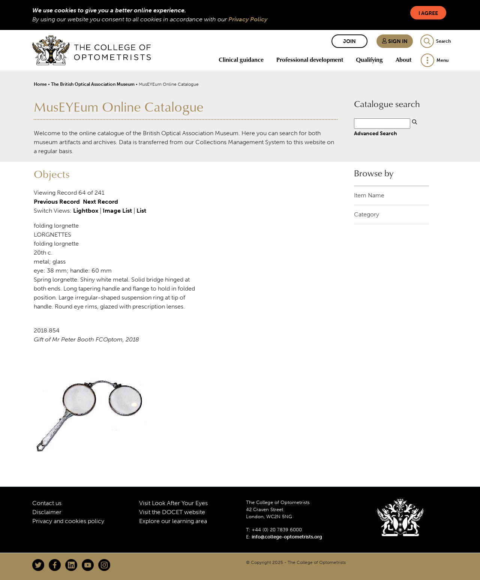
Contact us (47, 503)
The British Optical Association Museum (93, 84)
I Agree (428, 13)
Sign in (395, 41)
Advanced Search (375, 133)
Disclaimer (47, 512)
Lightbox (85, 210)
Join (349, 41)
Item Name (369, 195)
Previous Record (57, 201)
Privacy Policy (247, 19)
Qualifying (369, 59)
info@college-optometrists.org (287, 537)
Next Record (100, 201)
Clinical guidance (241, 59)
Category (366, 214)
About (403, 59)
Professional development (309, 59)
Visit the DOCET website (172, 512)
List (141, 210)
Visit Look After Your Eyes (173, 503)
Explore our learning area (173, 521)
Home (40, 84)
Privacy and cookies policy (68, 521)
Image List (117, 210)
